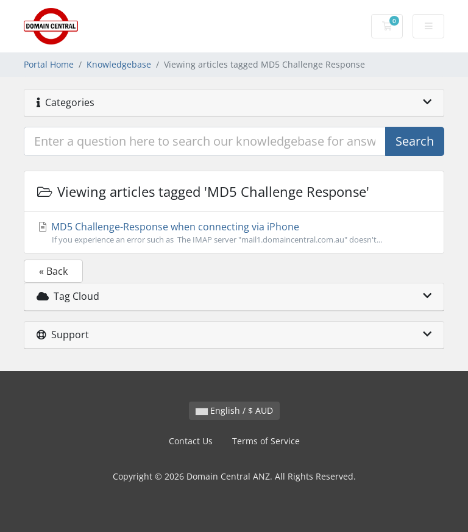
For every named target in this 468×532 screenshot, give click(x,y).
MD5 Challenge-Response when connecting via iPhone (234, 233)
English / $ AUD (234, 410)
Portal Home (49, 64)
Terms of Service (266, 441)
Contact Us (191, 441)
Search (414, 141)
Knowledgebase (119, 64)
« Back (53, 271)
